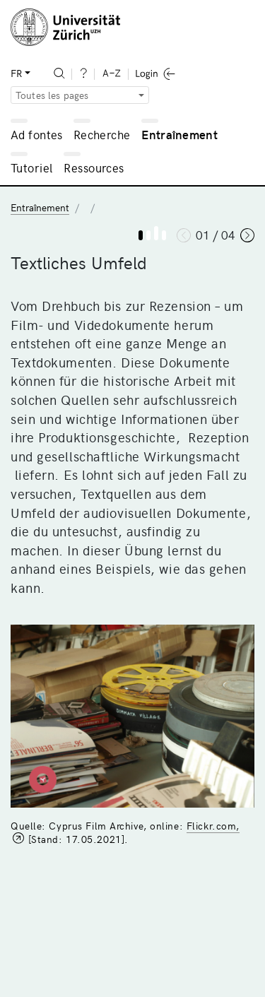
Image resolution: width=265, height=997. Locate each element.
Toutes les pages (52, 95)
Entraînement (179, 134)
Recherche (102, 134)
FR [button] (16, 73)
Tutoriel (31, 167)
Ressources (94, 167)
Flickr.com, (213, 825)
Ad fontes (37, 134)
